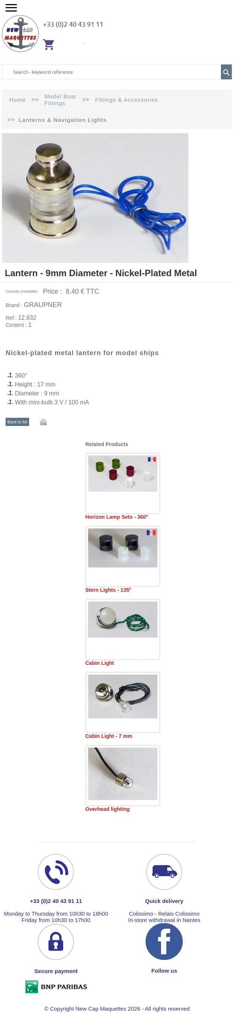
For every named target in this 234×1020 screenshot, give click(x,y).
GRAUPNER (43, 305)
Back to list (17, 422)
